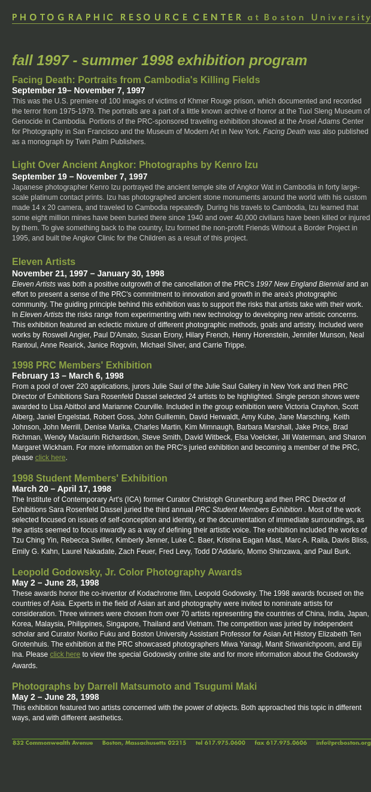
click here (50, 457)
